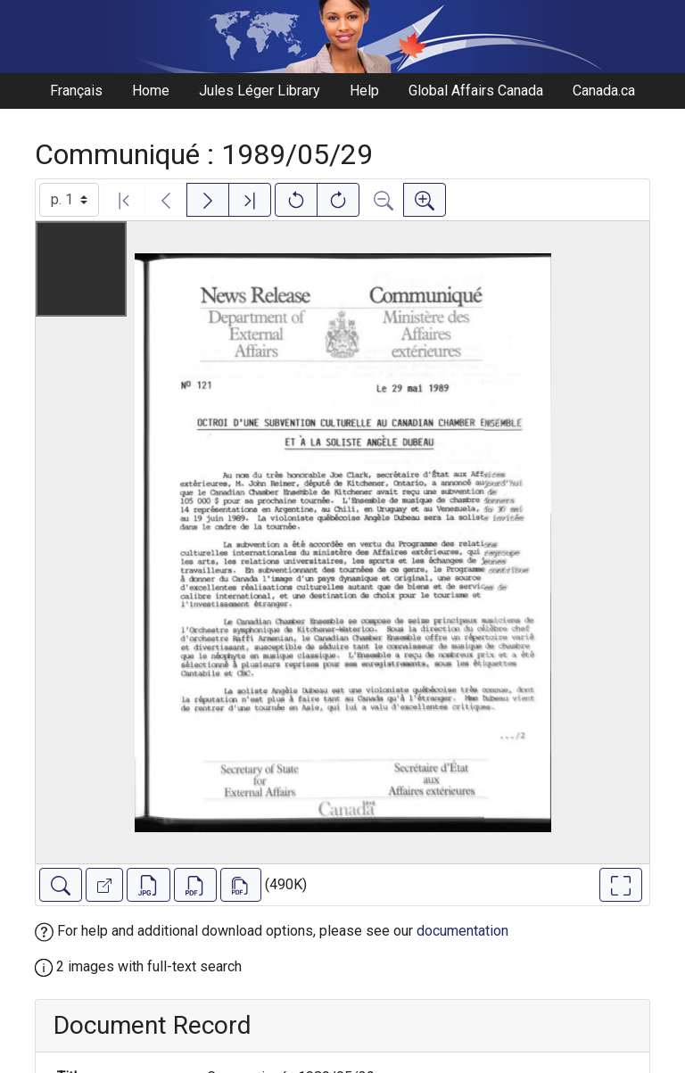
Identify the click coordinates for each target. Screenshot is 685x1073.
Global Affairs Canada (476, 90)
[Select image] (69, 200)
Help (364, 90)
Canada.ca (604, 90)
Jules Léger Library (259, 90)
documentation (462, 930)
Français (76, 90)
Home (150, 90)
